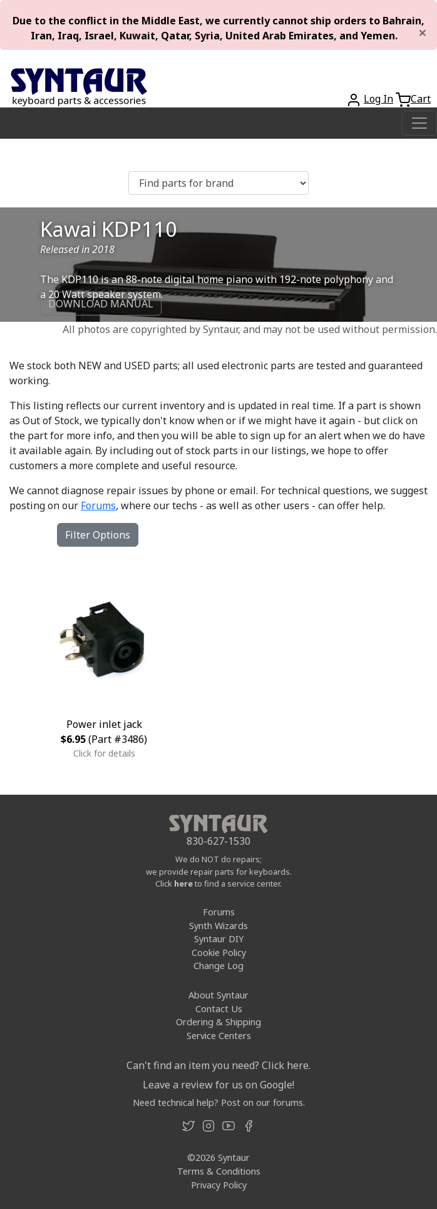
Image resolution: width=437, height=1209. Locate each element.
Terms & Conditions (218, 1171)
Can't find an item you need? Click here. (218, 1065)
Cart (421, 99)
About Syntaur (218, 995)
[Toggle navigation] (419, 123)
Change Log (218, 966)
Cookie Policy (219, 952)
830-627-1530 (218, 841)
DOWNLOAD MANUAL (100, 304)
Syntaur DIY (219, 939)
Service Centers (219, 1036)
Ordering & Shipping (218, 1022)
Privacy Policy (219, 1185)
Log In (378, 99)
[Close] (422, 32)
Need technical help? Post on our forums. (219, 1102)
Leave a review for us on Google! (218, 1085)
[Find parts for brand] (218, 183)
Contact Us (218, 1009)
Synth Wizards (218, 926)
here (183, 883)
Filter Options (97, 535)
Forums (98, 505)
